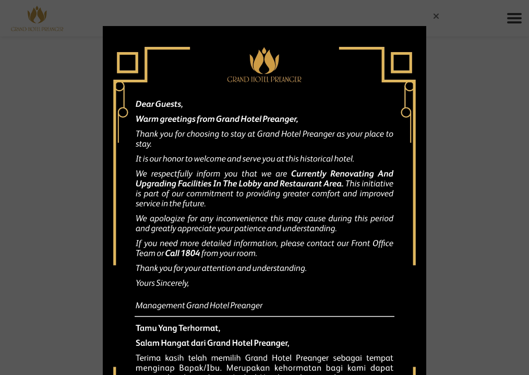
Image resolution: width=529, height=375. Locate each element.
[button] (436, 16)
